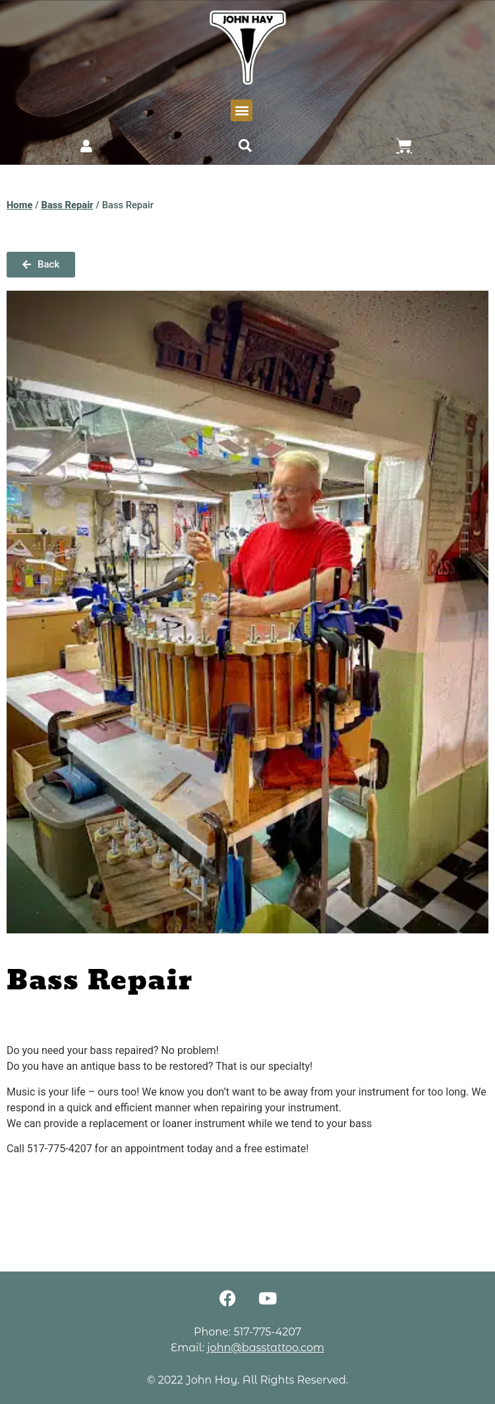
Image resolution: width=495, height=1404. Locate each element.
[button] (241, 110)
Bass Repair (67, 205)
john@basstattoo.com (265, 1347)
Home (19, 205)
